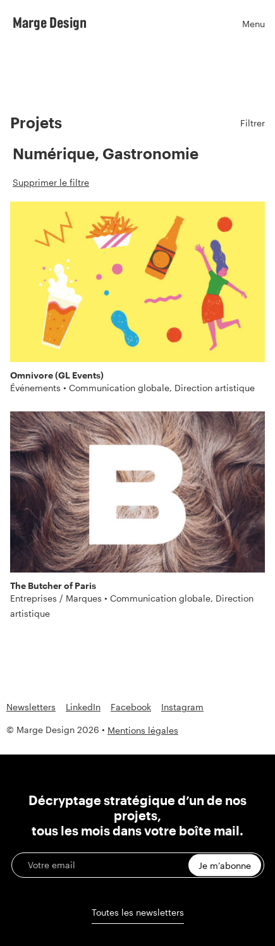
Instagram (182, 707)
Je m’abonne (225, 865)
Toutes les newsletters (138, 912)
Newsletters (31, 707)
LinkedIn (83, 707)
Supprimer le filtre (51, 182)
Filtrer (252, 123)
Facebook (131, 707)
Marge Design (50, 22)
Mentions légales (142, 730)
